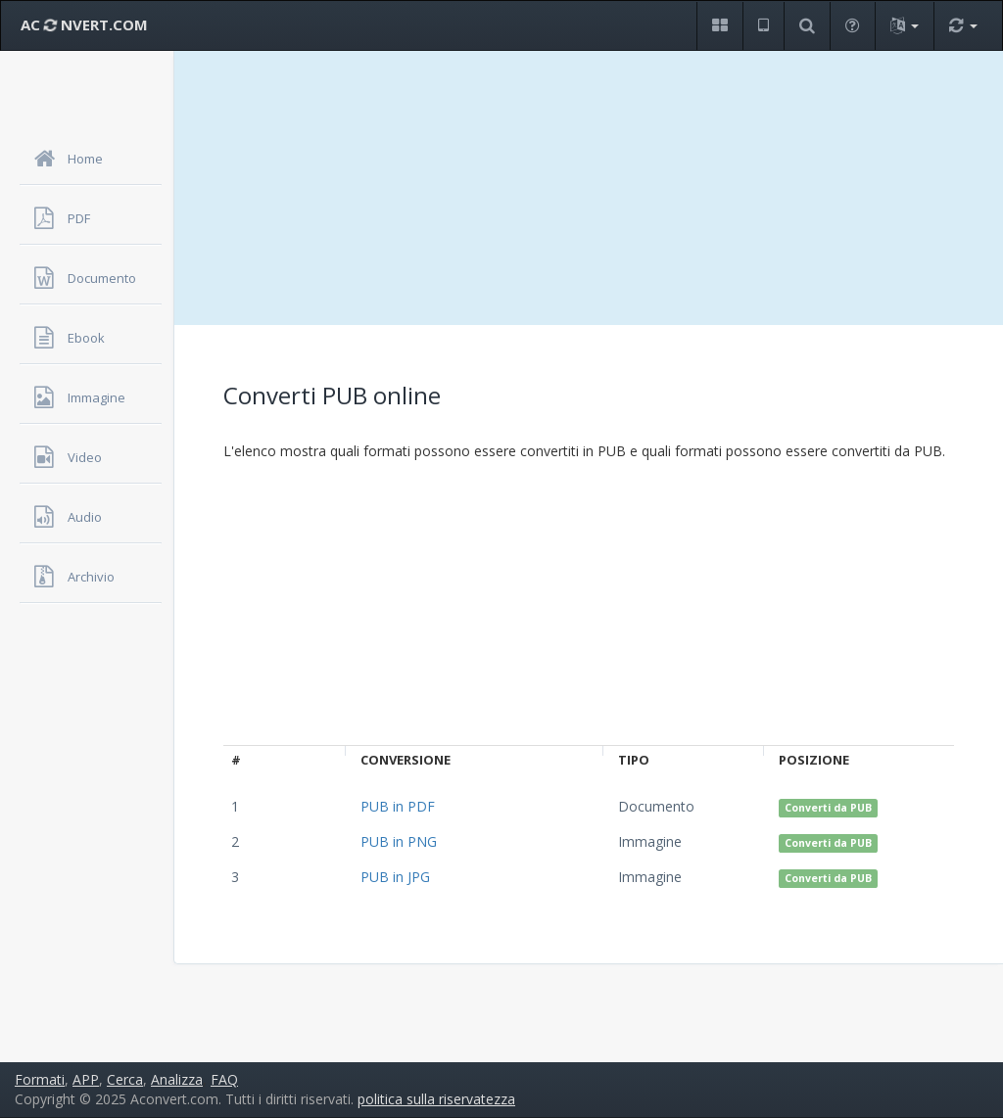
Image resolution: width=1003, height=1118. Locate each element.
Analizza (177, 1079)
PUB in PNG (398, 841)
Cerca (125, 1079)
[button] (719, 26)
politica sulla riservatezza (436, 1099)
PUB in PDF (397, 806)
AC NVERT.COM (84, 24)
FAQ (224, 1079)
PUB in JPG (395, 876)
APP (85, 1079)
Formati (40, 1079)
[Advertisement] (588, 188)
